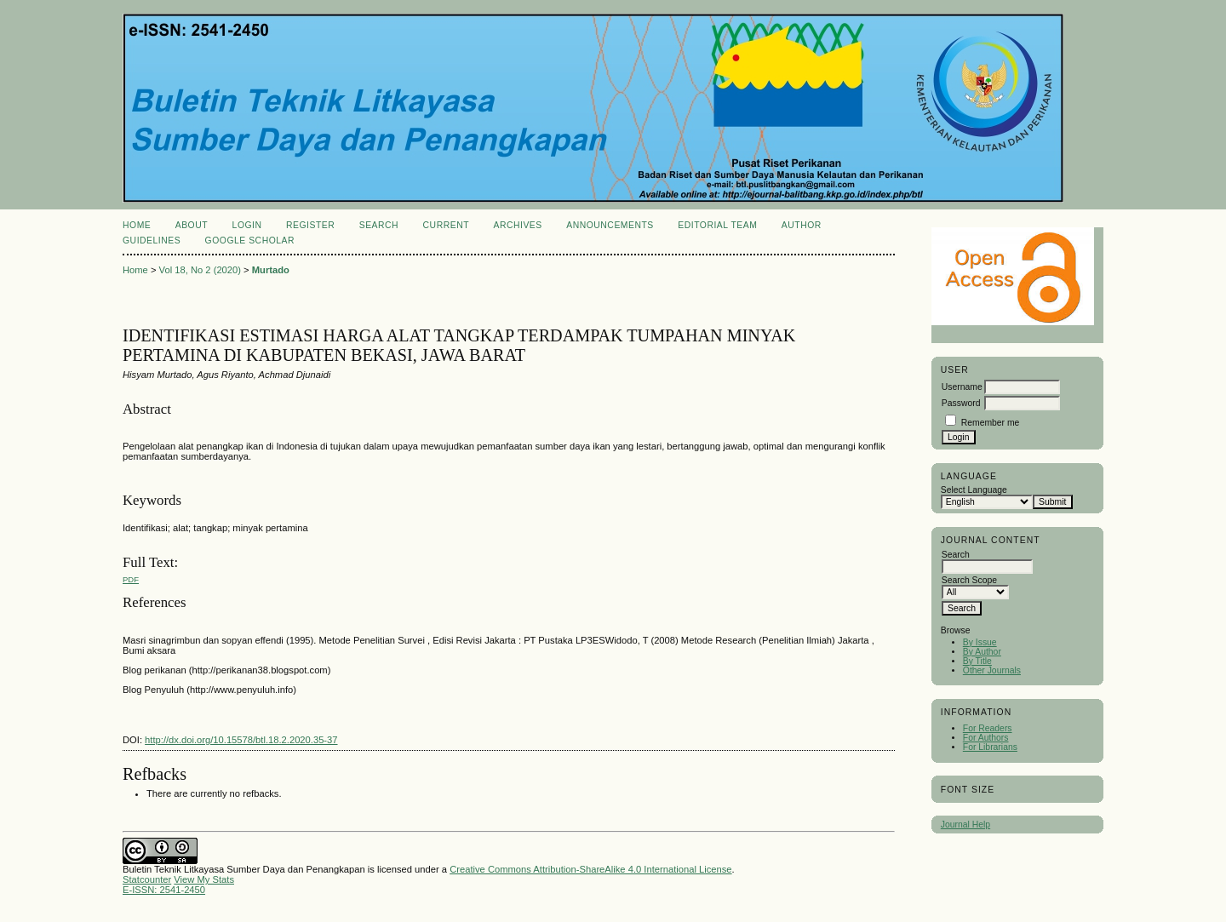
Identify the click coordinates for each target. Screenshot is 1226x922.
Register (310, 225)
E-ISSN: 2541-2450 (164, 890)
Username (962, 387)
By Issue (980, 642)
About (191, 225)
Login (247, 225)
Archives (517, 225)
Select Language (974, 490)
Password (961, 403)
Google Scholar (250, 240)
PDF (131, 579)
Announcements (610, 225)
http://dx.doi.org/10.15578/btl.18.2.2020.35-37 (241, 740)
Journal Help (965, 824)
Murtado (270, 270)
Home (137, 225)
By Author (982, 651)
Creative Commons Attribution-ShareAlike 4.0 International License (590, 869)
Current (446, 225)
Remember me (990, 422)
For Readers (987, 728)
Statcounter (147, 879)
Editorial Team (717, 225)
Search (378, 225)
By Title (977, 661)
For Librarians (990, 747)
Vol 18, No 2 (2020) (200, 270)
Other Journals (992, 670)
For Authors (986, 737)
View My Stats (204, 879)
